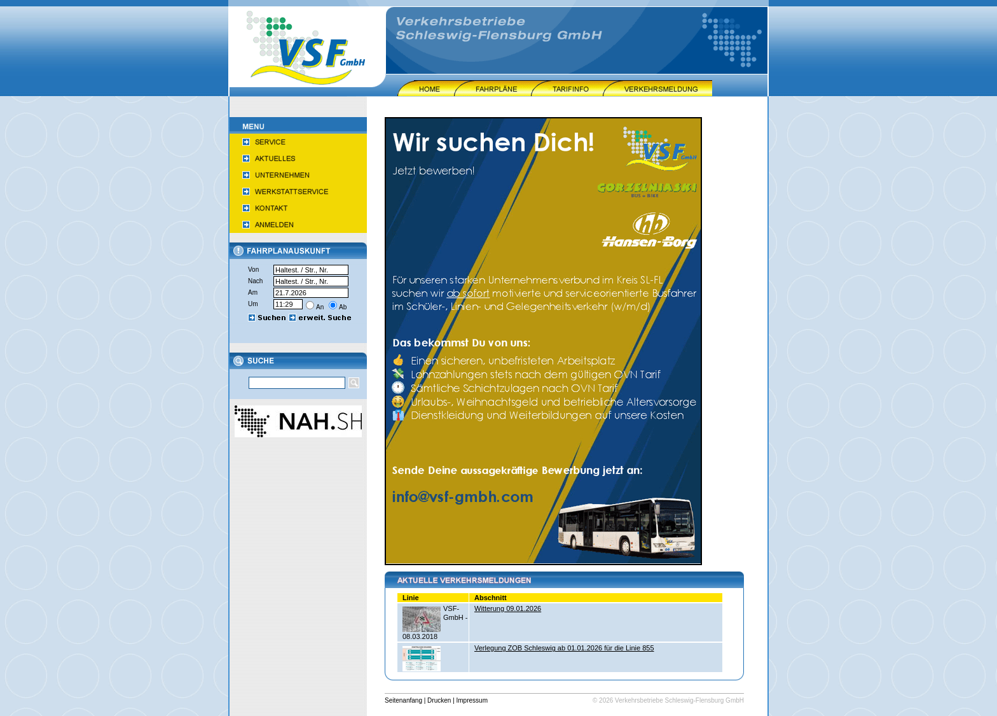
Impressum (472, 700)
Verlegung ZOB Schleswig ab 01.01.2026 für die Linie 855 (564, 648)
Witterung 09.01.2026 (507, 608)
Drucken (439, 700)
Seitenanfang (403, 700)
